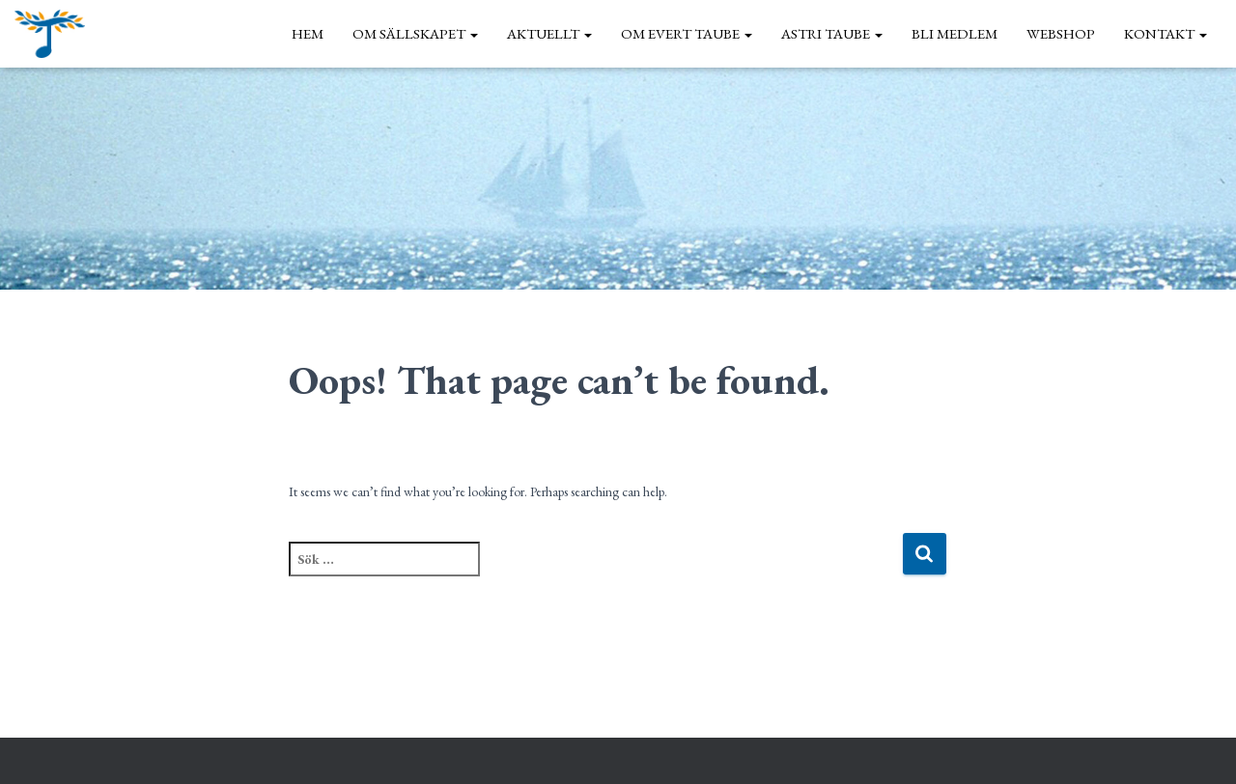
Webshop (1060, 33)
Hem (307, 33)
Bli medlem (954, 33)
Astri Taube (832, 33)
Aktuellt (549, 33)
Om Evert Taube (686, 33)
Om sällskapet (415, 33)
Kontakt (1165, 33)
